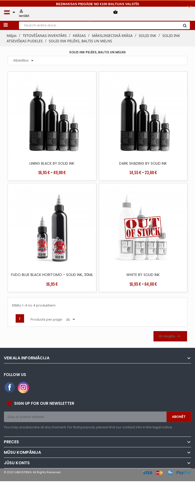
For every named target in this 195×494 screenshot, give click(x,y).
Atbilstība (24, 60)
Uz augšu (170, 336)
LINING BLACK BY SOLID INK (51, 163)
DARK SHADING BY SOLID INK (143, 163)
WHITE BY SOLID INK (143, 274)
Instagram (23, 387)
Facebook (10, 387)
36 (71, 319)
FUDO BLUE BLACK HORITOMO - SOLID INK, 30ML (52, 274)
